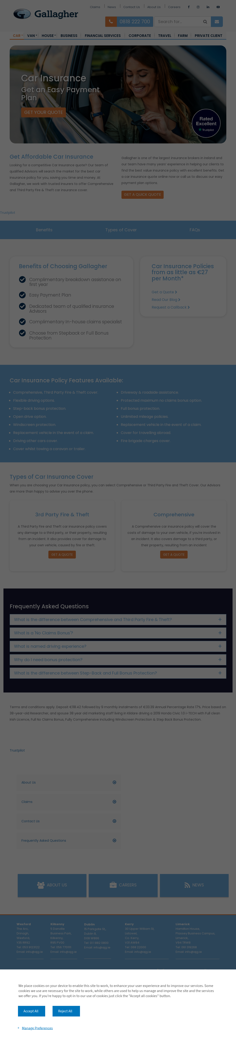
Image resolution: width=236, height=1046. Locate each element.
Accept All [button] (31, 1011)
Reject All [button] (65, 1011)
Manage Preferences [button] (37, 1028)
